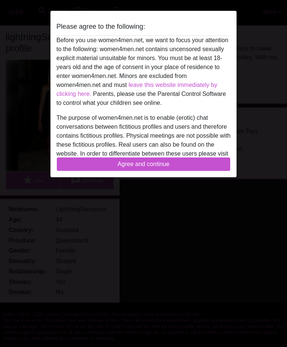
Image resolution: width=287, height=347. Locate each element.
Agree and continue (144, 164)
